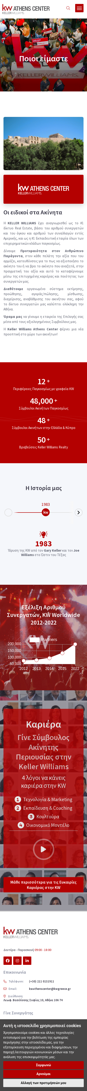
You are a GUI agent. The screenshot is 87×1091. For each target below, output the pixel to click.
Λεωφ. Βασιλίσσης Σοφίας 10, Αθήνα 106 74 (33, 1000)
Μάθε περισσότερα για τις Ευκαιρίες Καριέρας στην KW (43, 884)
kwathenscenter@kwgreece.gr (50, 989)
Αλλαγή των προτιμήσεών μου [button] (43, 1083)
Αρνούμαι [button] (43, 1074)
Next (82, 511)
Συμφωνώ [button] (43, 1065)
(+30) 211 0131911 (41, 981)
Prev (4, 514)
